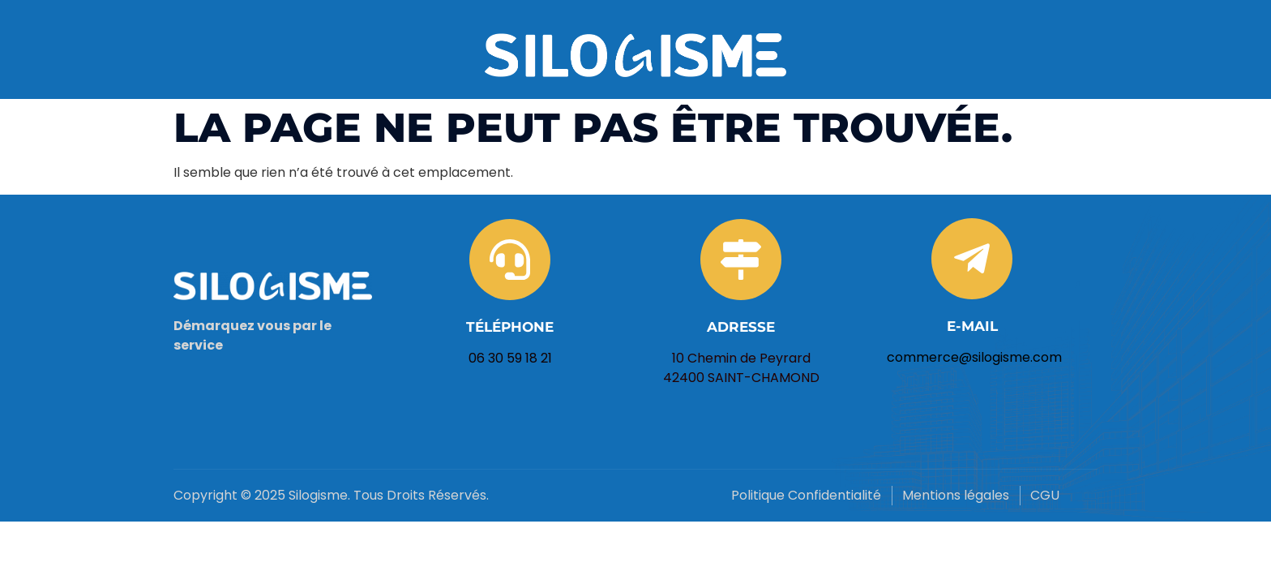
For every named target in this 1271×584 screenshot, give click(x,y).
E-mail (972, 326)
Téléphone (510, 327)
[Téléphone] (509, 259)
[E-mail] (971, 258)
